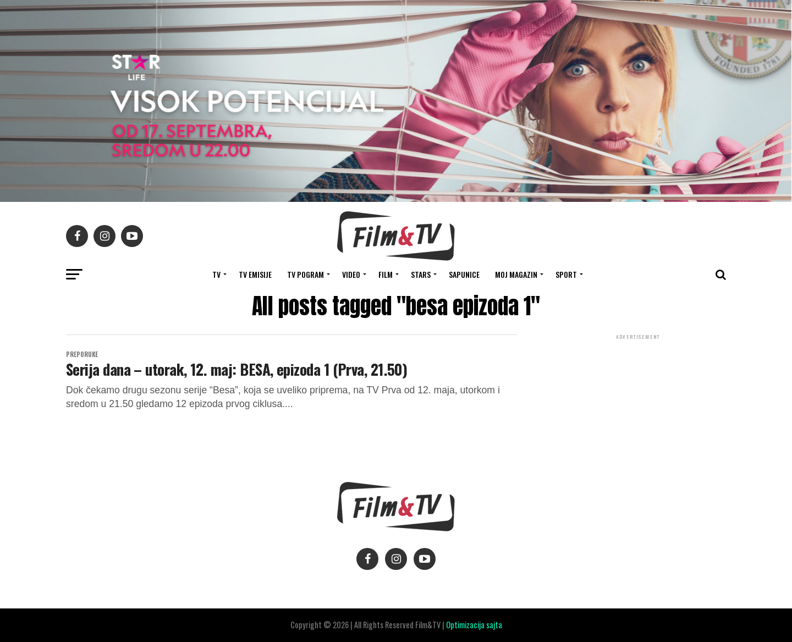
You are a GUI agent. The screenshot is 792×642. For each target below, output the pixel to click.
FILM (385, 274)
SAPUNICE (464, 274)
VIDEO (351, 274)
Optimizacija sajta (474, 624)
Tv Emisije (255, 274)
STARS (421, 274)
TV (216, 274)
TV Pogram (305, 274)
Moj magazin (516, 274)
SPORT (566, 274)
